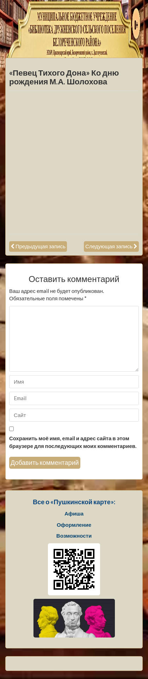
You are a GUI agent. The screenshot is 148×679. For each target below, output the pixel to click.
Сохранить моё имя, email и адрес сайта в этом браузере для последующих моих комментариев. (72, 442)
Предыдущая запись (41, 246)
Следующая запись (108, 246)
